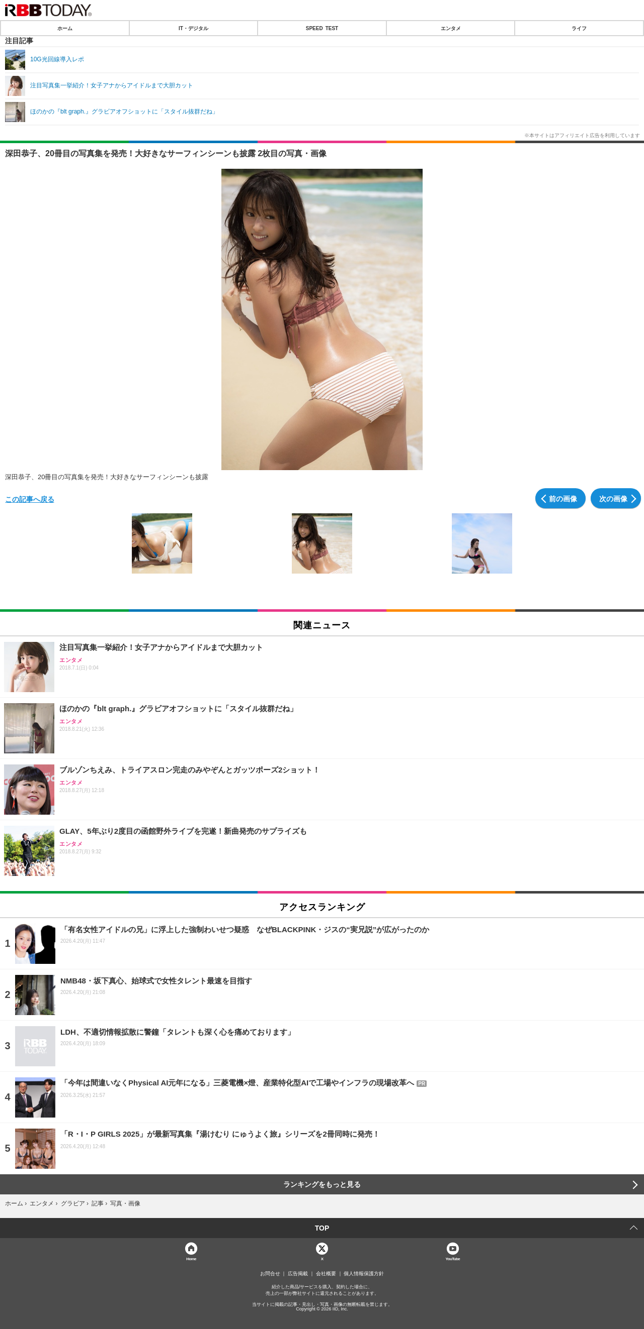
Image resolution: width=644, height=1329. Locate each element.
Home (191, 1258)
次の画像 (613, 498)
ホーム (64, 28)
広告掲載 (298, 1273)
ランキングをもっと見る (322, 1184)
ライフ (579, 28)
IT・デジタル (193, 28)
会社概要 (326, 1273)
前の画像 (563, 498)
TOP (322, 1228)
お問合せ (270, 1273)
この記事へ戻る (29, 498)
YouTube (453, 1258)
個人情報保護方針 (364, 1273)
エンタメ (451, 28)
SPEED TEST (322, 28)
